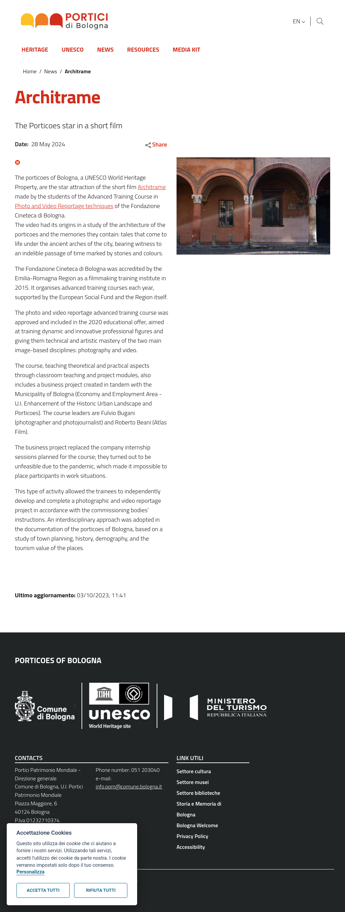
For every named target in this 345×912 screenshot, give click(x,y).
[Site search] (320, 21)
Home (30, 71)
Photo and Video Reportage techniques (64, 205)
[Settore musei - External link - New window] (213, 782)
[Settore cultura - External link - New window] (213, 771)
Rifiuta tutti (101, 890)
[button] (300, 21)
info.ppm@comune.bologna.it (129, 786)
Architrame (152, 186)
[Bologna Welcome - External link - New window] (213, 825)
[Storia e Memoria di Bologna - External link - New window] (213, 809)
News (50, 71)
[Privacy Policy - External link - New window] (213, 836)
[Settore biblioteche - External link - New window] (213, 792)
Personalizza (30, 872)
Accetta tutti (43, 890)
